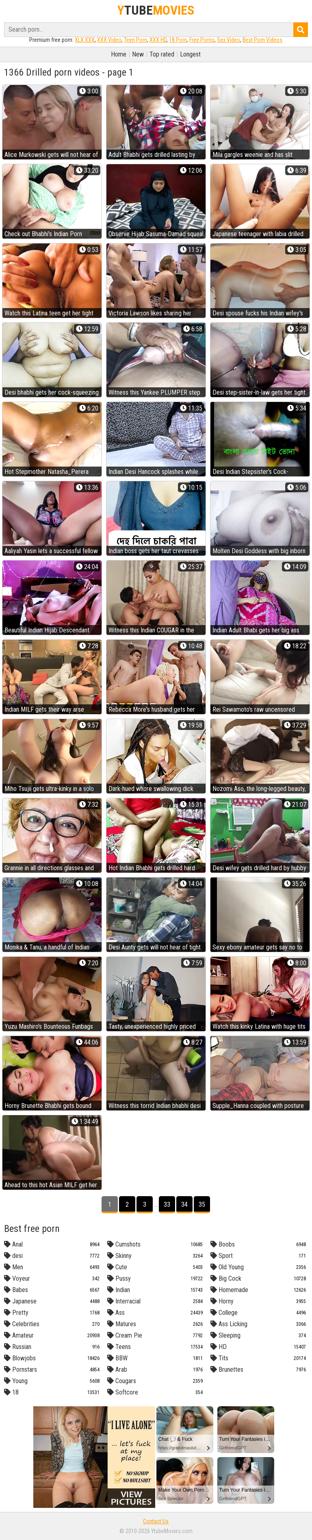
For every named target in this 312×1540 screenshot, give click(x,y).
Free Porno (201, 40)
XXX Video (109, 40)
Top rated (162, 54)
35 (202, 1204)
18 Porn (178, 40)
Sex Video (228, 40)
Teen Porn (135, 40)
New (138, 54)
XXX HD (158, 40)
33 (167, 1204)
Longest (190, 54)
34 (184, 1204)
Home (118, 54)
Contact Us (156, 1521)
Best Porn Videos (262, 40)
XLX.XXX (85, 40)
